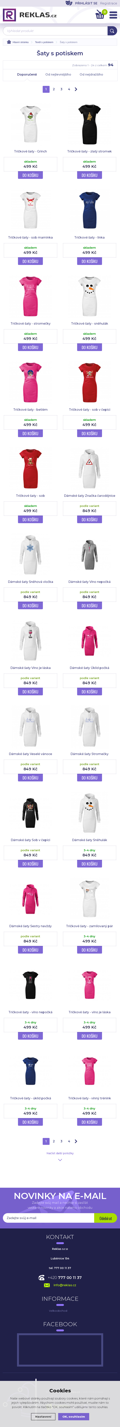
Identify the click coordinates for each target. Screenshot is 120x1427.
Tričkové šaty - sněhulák (89, 323)
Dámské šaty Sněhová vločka (30, 582)
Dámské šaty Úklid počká (89, 668)
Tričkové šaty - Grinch (30, 151)
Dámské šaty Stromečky (89, 754)
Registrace (108, 3)
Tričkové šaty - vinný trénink (89, 1098)
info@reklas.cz (65, 1285)
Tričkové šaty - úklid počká (30, 1098)
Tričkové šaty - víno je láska (90, 1012)
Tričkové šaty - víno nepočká (30, 1012)
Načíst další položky (60, 1153)
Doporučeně (27, 76)
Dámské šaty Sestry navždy (30, 926)
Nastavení (43, 1416)
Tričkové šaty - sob (30, 496)
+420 (65, 1277)
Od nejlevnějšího (58, 74)
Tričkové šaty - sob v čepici (89, 409)
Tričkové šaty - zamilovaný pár (89, 926)
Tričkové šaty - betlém (30, 409)
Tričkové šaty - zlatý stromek (89, 151)
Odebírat (106, 1218)
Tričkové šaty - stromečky (31, 323)
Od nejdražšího (91, 74)
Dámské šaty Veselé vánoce (30, 754)
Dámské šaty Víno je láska (30, 668)
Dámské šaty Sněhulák (89, 840)
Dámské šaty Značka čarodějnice (89, 496)
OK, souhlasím (73, 1416)
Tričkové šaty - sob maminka (30, 237)
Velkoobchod (58, 1310)
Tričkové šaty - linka (89, 237)
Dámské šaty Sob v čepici (30, 840)
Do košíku (30, 175)
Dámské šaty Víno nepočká (89, 582)
